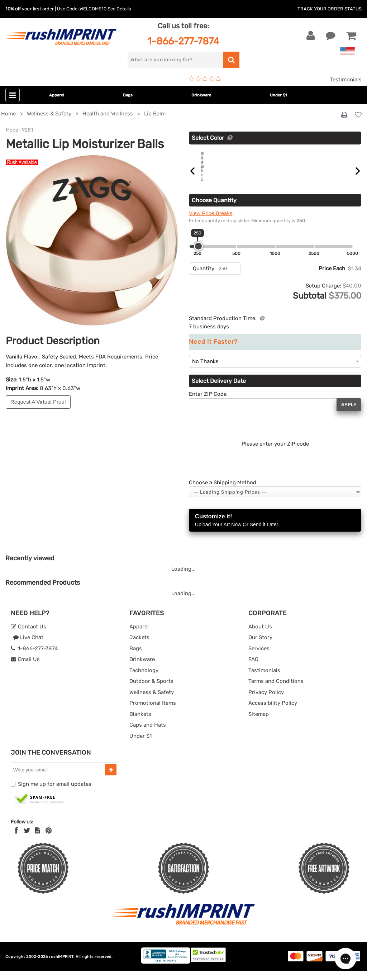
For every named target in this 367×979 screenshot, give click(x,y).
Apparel (56, 95)
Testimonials (346, 79)
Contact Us (28, 635)
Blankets (140, 722)
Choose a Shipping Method (222, 491)
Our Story (260, 645)
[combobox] (275, 369)
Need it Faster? (213, 350)
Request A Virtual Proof (38, 402)
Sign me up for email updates (54, 792)
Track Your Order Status (329, 8)
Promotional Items (152, 711)
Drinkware (201, 95)
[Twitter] (27, 839)
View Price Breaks (210, 221)
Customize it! (275, 529)
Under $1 (278, 95)
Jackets (139, 645)
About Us (260, 635)
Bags (128, 95)
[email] (59, 778)
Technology (143, 678)
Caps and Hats (147, 733)
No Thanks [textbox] (205, 369)
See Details (119, 8)
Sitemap (258, 722)
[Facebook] (16, 839)
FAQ (253, 667)
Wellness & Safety (151, 700)
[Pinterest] (49, 839)
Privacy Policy (266, 700)
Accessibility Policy (272, 711)
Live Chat (28, 645)
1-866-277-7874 (183, 41)
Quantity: (204, 277)
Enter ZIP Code (208, 402)
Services (259, 657)
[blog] (37, 839)
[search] (175, 60)
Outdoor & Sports (151, 689)
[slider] (198, 254)
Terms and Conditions (276, 689)
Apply (349, 412)
